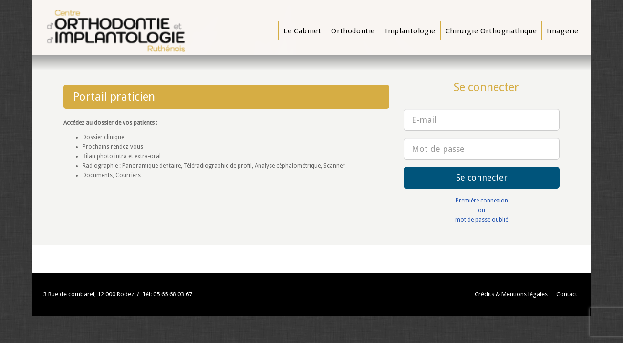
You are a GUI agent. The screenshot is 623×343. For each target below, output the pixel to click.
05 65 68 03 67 (172, 294)
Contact (566, 294)
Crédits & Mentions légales (511, 294)
